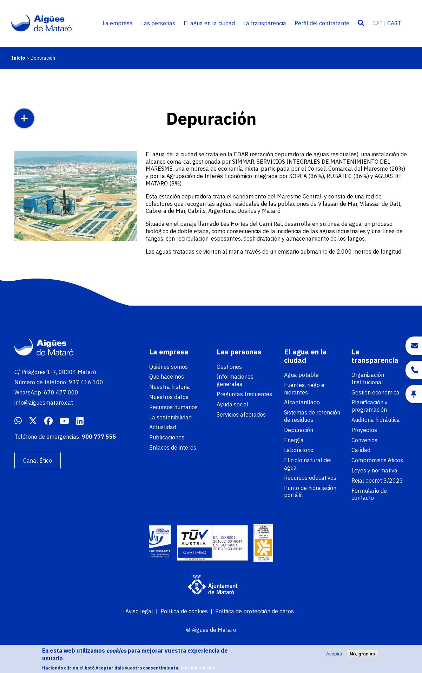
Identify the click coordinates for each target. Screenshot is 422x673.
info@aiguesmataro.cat (43, 402)
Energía (294, 440)
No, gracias (362, 656)
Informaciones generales (235, 380)
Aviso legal (139, 611)
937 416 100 (86, 382)
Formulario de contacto (369, 494)
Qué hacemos (166, 376)
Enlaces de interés (172, 447)
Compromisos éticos (377, 460)
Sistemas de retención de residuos (312, 416)
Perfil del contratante (322, 23)
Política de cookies (184, 611)
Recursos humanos (173, 407)
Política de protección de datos (254, 611)
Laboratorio (299, 449)
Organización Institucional (367, 378)
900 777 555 (99, 436)
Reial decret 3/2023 (377, 480)
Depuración (298, 429)
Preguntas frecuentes (244, 394)
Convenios (364, 440)
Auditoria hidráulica (375, 419)
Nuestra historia (169, 386)
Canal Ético (37, 460)
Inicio (18, 58)
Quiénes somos (168, 366)
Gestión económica (375, 392)
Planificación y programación (369, 406)
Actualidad (162, 427)
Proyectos (364, 429)
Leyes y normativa (374, 470)
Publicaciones (166, 437)
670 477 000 (61, 392)
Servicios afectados (241, 414)
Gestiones (229, 366)
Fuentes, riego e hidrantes (304, 388)
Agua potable (301, 374)
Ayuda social (233, 404)
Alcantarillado (302, 402)
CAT (377, 23)
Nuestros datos (169, 396)
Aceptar (334, 656)
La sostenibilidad (170, 417)
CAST (394, 23)
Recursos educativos (310, 477)
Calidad (360, 449)
